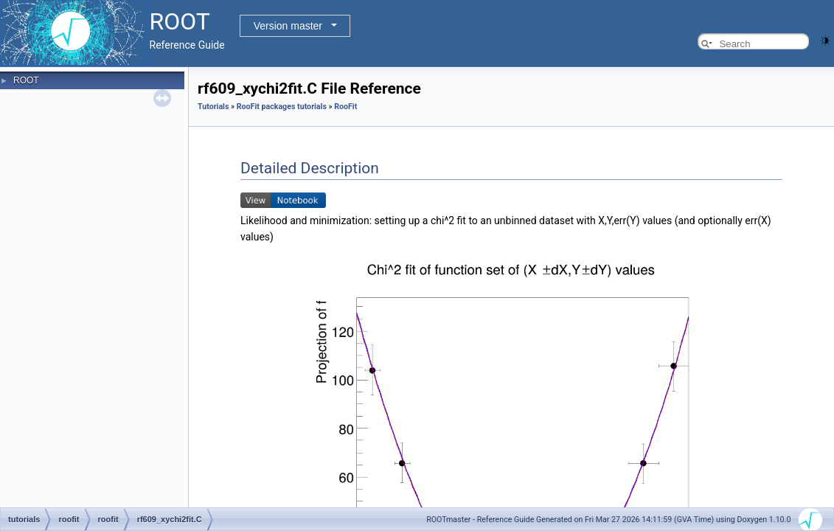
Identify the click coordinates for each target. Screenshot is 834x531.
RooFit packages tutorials (282, 106)
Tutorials (213, 106)
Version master (288, 26)
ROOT (26, 80)
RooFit (345, 106)
